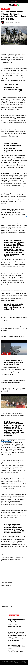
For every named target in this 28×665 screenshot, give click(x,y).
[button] (2, 1)
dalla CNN (18, 194)
